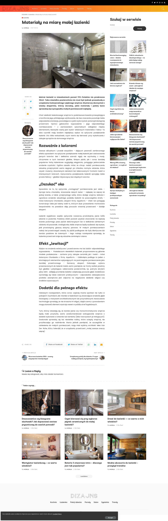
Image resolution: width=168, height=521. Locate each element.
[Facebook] (152, 2)
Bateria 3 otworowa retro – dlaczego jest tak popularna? (81, 470)
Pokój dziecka (114, 218)
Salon (112, 226)
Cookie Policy (8, 513)
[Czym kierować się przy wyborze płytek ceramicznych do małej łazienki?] (84, 405)
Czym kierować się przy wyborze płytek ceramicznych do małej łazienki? (83, 424)
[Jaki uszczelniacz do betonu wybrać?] (118, 74)
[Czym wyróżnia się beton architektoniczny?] (118, 100)
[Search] (163, 8)
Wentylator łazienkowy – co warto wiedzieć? (38, 470)
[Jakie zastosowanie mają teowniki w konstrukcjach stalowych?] (137, 100)
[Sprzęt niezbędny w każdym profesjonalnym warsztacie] (118, 182)
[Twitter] (155, 2)
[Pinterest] (157, 2)
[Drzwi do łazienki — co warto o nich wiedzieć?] (127, 405)
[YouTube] (162, 2)
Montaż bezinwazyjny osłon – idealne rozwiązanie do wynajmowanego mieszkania (118, 60)
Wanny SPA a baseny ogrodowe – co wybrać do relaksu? (118, 165)
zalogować (34, 376)
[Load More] (84, 482)
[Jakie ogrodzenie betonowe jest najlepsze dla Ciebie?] (118, 126)
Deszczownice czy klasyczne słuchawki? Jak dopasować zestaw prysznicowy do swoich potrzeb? (27, 146)
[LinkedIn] (30, 107)
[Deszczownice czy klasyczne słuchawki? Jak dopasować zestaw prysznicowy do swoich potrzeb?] (27, 130)
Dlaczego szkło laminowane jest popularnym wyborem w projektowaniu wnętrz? (137, 167)
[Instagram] (159, 2)
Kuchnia (112, 210)
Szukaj (112, 25)
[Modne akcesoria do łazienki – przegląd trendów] (127, 452)
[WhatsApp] (24, 107)
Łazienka (26, 17)
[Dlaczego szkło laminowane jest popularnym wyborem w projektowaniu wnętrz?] (137, 154)
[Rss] (164, 2)
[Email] (27, 113)
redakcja (26, 28)
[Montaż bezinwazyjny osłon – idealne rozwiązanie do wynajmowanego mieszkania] (118, 46)
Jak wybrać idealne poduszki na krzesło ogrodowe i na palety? (137, 193)
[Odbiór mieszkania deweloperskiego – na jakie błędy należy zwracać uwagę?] (137, 46)
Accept (26, 516)
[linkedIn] (95, 344)
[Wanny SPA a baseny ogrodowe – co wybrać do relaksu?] (118, 154)
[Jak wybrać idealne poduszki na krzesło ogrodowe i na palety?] (137, 182)
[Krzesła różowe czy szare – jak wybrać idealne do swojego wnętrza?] (137, 74)
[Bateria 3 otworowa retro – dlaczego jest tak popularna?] (84, 452)
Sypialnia (113, 231)
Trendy (112, 235)
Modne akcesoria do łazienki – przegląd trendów (125, 470)
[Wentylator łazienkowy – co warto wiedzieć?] (41, 452)
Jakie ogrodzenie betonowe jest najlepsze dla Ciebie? (118, 137)
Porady (112, 222)
